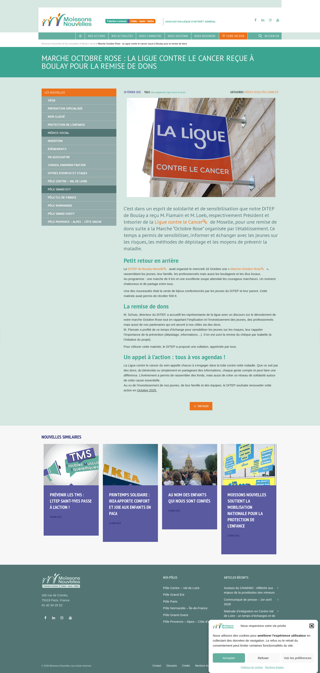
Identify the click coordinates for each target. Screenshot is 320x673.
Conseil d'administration (67, 165)
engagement (160, 92)
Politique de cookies (252, 670)
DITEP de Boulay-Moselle (146, 269)
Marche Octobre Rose (246, 269)
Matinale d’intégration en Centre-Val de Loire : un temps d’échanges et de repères (249, 615)
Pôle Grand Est (270, 92)
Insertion (55, 141)
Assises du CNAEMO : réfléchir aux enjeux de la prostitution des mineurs (249, 590)
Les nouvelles (55, 92)
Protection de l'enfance (66, 125)
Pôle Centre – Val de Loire (67, 181)
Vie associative (59, 157)
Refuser (263, 661)
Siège (51, 100)
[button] (312, 629)
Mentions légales (274, 670)
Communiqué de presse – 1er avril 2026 (248, 602)
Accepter (229, 661)
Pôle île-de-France (62, 197)
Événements (57, 149)
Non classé (56, 116)
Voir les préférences (297, 661)
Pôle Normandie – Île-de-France (185, 608)
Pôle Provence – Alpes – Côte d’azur (188, 621)
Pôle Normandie (60, 205)
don (152, 92)
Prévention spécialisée (65, 108)
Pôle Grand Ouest (61, 214)
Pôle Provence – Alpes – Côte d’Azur (74, 222)
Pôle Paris (170, 601)
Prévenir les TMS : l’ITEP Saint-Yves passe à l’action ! (71, 501)
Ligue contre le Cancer (179, 222)
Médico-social (253, 92)
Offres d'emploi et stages (67, 173)
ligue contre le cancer (176, 92)
